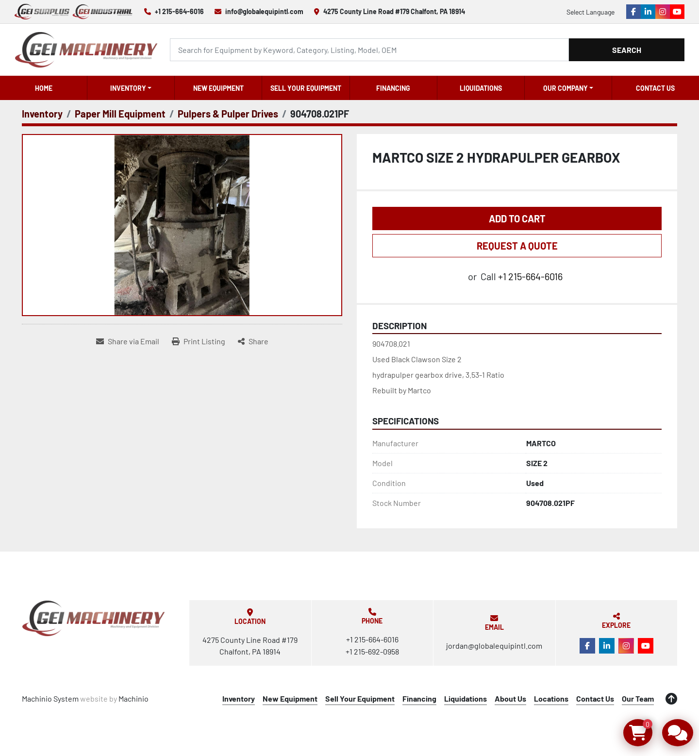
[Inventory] (42, 113)
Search (626, 49)
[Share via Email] (128, 341)
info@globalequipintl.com (264, 11)
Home (43, 88)
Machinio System (50, 698)
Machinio (133, 698)
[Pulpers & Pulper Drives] (228, 113)
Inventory (128, 88)
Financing (393, 88)
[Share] (253, 341)
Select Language (590, 12)
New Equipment (218, 88)
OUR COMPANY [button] (565, 88)
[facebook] (633, 11)
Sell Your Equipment (305, 88)
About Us (510, 698)
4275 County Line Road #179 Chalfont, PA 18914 (394, 11)
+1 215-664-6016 (179, 11)
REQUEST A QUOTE (517, 246)
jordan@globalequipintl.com (494, 645)
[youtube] (677, 11)
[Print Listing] (199, 341)
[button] (130, 88)
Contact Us (655, 88)
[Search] (369, 49)
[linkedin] (648, 11)
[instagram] (662, 11)
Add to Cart (517, 218)
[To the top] (671, 698)
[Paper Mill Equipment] (120, 113)
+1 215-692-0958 (372, 651)
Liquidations (481, 88)
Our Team (638, 698)
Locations (551, 698)
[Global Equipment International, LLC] (94, 618)
